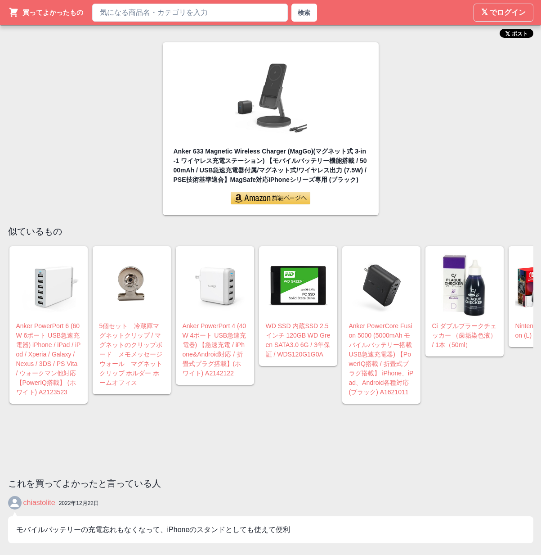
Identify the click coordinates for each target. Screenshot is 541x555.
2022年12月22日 (79, 503)
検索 (304, 12)
